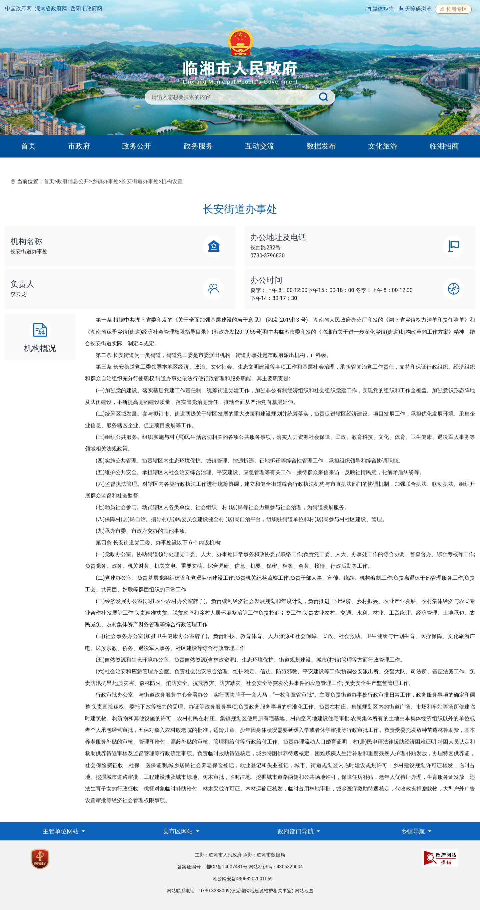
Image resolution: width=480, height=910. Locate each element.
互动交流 (259, 146)
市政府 (79, 146)
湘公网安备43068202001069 (243, 878)
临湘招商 (444, 146)
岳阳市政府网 (86, 8)
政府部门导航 (296, 831)
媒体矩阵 (380, 9)
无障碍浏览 (415, 9)
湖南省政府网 (51, 8)
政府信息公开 (73, 181)
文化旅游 (382, 146)
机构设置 (172, 181)
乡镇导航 (413, 831)
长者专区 (453, 9)
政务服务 (198, 146)
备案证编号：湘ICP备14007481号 (212, 866)
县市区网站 (178, 831)
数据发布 (321, 146)
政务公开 (136, 146)
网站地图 (304, 890)
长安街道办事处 (140, 181)
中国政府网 (18, 8)
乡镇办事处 (105, 181)
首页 (28, 146)
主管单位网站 (61, 831)
